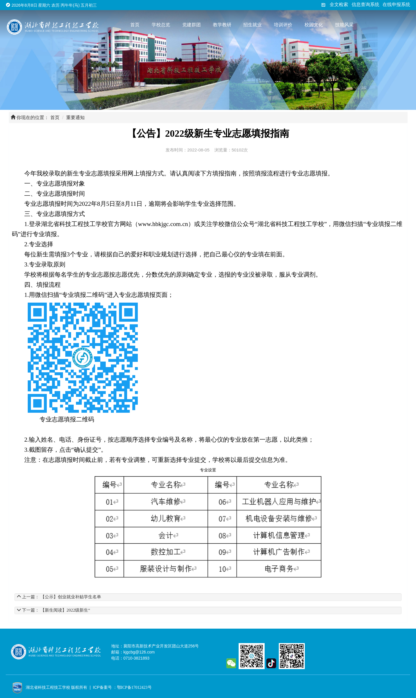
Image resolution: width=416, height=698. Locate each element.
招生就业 (252, 24)
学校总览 (161, 24)
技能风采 (344, 24)
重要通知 (75, 117)
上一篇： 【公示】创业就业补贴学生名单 (59, 597)
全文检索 (334, 4)
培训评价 (283, 24)
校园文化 (313, 24)
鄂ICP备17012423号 (134, 687)
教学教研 (222, 24)
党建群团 (191, 24)
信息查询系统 (365, 4)
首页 (135, 24)
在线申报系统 (396, 4)
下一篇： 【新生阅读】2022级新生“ (53, 610)
